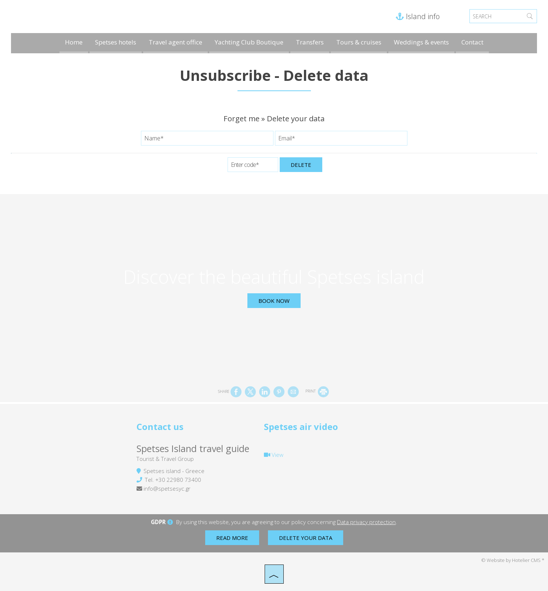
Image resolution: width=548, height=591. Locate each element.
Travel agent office (175, 42)
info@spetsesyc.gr (167, 488)
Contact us (160, 426)
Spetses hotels (115, 42)
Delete (301, 164)
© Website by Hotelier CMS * (512, 560)
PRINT (317, 391)
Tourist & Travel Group (165, 458)
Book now (274, 300)
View (273, 454)
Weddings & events (421, 42)
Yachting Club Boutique (249, 42)
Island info (418, 16)
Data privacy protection (366, 522)
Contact (472, 42)
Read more (232, 537)
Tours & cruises (358, 42)
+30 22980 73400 (178, 479)
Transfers (310, 42)
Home (74, 42)
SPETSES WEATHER (382, 442)
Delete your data (305, 537)
